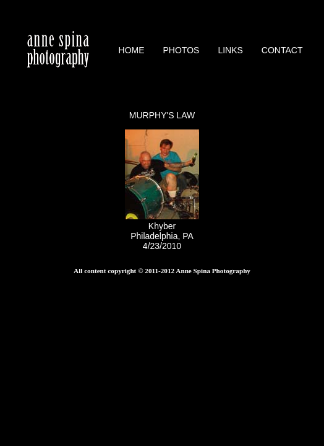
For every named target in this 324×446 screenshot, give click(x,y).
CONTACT (282, 50)
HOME (132, 50)
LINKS (230, 50)
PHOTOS (181, 50)
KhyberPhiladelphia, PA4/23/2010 (162, 231)
